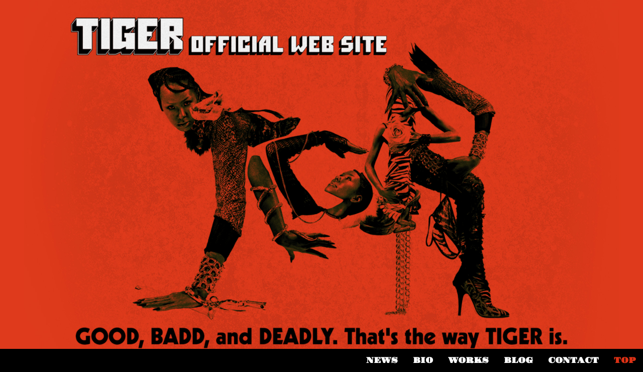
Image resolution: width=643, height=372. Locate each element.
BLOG (518, 360)
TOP (624, 360)
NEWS (382, 360)
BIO (423, 360)
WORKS (468, 360)
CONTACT (573, 360)
